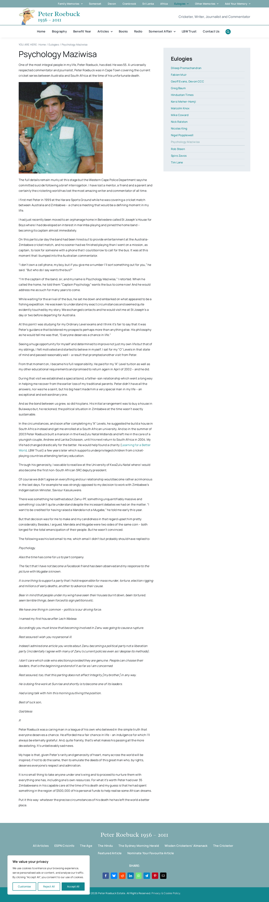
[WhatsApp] (139, 876)
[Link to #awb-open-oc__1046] (228, 31)
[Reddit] (122, 876)
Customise (24, 886)
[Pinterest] (155, 876)
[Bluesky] (114, 876)
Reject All (49, 886)
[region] (48, 875)
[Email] (163, 876)
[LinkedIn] (130, 876)
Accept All (73, 886)
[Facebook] (106, 876)
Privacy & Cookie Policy (165, 893)
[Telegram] (147, 876)
